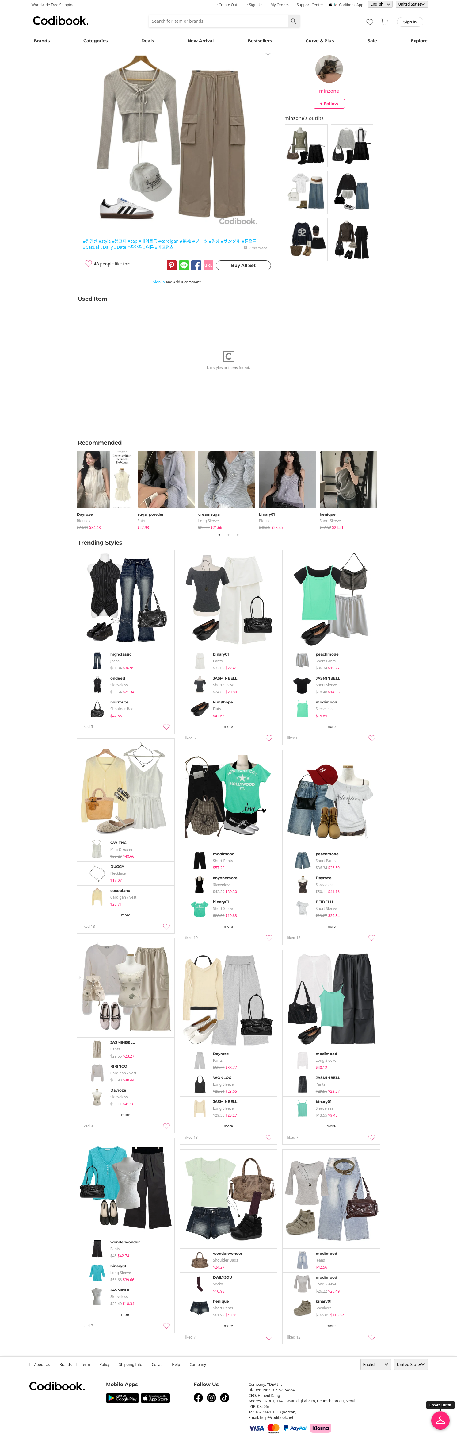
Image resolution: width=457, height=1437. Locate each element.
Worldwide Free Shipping (53, 4)
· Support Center (309, 4)
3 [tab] (238, 535)
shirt (142, 520)
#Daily (106, 247)
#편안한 (90, 241)
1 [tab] (219, 535)
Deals (147, 41)
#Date (120, 247)
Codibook (60, 20)
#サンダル (231, 241)
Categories (95, 41)
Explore (419, 41)
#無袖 (185, 241)
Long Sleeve (208, 520)
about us (42, 1364)
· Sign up (254, 4)
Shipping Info (130, 1364)
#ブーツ (200, 241)
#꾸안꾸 (135, 247)
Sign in (159, 282)
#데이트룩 (148, 241)
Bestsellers (260, 41)
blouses (83, 520)
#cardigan (168, 241)
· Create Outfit (229, 4)
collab (157, 1364)
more (228, 726)
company (197, 1364)
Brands (42, 41)
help (176, 1364)
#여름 (148, 247)
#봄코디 (119, 241)
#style (105, 241)
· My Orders (278, 4)
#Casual (91, 247)
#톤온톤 (249, 241)
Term (85, 1364)
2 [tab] (229, 535)
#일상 (214, 241)
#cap (132, 241)
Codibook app (351, 4)
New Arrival (201, 41)
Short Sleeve (330, 520)
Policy (105, 1364)
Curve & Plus (320, 41)
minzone (329, 90)
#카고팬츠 (164, 247)
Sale (372, 41)
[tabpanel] (107, 489)
